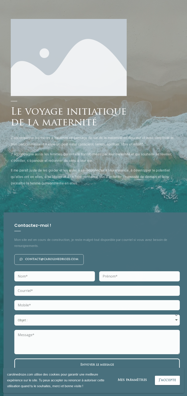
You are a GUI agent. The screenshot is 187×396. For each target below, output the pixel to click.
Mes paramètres (132, 380)
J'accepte (167, 380)
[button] (105, 259)
